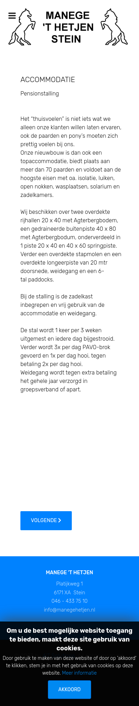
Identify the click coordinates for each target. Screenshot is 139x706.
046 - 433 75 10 (69, 601)
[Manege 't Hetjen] (68, 26)
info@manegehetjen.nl (69, 610)
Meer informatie (79, 673)
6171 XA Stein (69, 593)
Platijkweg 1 (69, 584)
